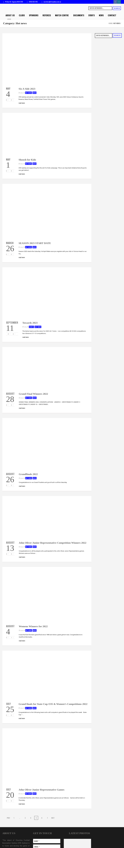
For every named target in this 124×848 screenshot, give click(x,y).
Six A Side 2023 (27, 88)
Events (31, 327)
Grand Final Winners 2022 (33, 393)
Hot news (116, 23)
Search (117, 8)
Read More (22, 103)
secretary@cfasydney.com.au (52, 2)
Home (110, 23)
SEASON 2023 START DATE (35, 243)
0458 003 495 (33, 2)
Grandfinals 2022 (28, 474)
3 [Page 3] (25, 818)
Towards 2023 (30, 322)
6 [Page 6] (41, 818)
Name (36, 841)
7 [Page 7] (47, 818)
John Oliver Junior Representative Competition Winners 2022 (52, 542)
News (34, 93)
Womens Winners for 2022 (33, 626)
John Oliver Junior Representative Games (41, 789)
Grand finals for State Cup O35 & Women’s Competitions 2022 (53, 704)
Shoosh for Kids (27, 159)
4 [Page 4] (30, 818)
